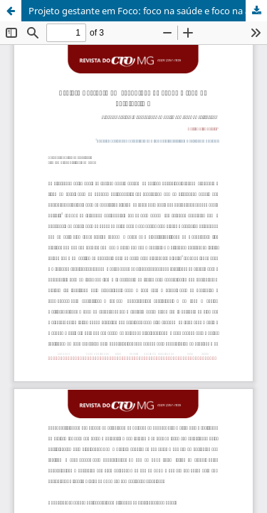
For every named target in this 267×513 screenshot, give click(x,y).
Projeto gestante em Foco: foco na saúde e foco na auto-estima (147, 10)
